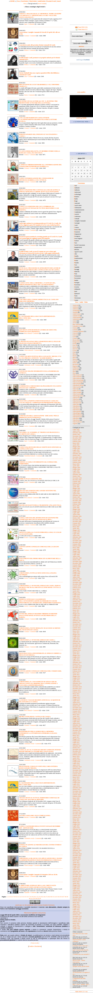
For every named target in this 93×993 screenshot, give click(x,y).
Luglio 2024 (76, 888)
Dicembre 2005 (77, 500)
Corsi (74, 336)
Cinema (75, 328)
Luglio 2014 (76, 680)
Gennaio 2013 (77, 648)
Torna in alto (34, 943)
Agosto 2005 (76, 493)
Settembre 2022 (77, 850)
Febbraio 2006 (77, 504)
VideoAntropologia (78, 380)
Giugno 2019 (76, 782)
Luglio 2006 (76, 513)
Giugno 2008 (76, 553)
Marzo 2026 (76, 923)
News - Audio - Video (81, 302)
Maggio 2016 (76, 718)
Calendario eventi (29, 365)
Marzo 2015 (76, 694)
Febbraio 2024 (77, 880)
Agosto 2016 (76, 723)
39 (67, 897)
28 (48, 897)
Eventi (26, 111)
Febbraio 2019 (77, 775)
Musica (75, 359)
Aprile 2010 (76, 591)
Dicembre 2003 (77, 459)
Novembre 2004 (77, 478)
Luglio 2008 (76, 554)
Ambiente (27, 320)
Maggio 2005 (76, 488)
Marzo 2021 (76, 819)
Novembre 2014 (77, 687)
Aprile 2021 (76, 821)
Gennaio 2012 (77, 627)
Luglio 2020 (76, 805)
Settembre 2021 (77, 829)
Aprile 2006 (76, 507)
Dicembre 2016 (77, 730)
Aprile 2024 (76, 883)
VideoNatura (76, 409)
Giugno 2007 (76, 532)
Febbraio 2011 (77, 608)
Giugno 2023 (76, 866)
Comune (26, 36)
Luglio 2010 (76, 596)
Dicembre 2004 (77, 480)
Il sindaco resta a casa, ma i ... (81, 945)
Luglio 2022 (76, 847)
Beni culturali (28, 333)
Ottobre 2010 (76, 601)
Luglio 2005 (76, 492)
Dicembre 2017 (77, 751)
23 (39, 897)
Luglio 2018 (76, 763)
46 (40, 898)
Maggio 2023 (76, 864)
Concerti (75, 333)
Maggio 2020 (76, 801)
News (18, 1)
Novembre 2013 (77, 666)
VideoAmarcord (77, 375)
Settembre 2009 (77, 579)
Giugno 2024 (76, 887)
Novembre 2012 (77, 645)
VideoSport (76, 418)
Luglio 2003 (76, 450)
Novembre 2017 (77, 749)
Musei (74, 357)
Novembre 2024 (77, 895)
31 (53, 897)
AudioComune (77, 314)
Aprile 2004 (76, 466)
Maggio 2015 (76, 697)
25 (43, 897)
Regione (75, 366)
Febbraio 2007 (77, 525)
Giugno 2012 (76, 636)
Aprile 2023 (76, 862)
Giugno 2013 (76, 657)
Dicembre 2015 (77, 709)
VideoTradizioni (77, 422)
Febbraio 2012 (77, 629)
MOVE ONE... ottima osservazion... (79, 961)
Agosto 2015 (76, 702)
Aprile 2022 (76, 841)
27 (46, 897)
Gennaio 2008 (77, 544)
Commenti (31, 24)
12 (20, 897)
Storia (26, 95)
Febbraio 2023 (77, 859)
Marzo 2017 (76, 735)
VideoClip (75, 389)
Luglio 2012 (76, 638)
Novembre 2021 (77, 833)
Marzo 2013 (76, 652)
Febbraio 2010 (77, 587)
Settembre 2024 (77, 892)
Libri (25, 76)
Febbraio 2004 (77, 462)
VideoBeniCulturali (29, 456)
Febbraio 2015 (77, 692)
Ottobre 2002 (76, 434)
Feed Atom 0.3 (81, 29)
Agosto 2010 (76, 598)
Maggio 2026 (76, 927)
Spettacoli (75, 369)
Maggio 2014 (76, 676)
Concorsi (75, 335)
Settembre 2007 (77, 537)
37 (64, 897)
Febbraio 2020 (77, 796)
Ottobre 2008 (76, 560)
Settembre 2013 (77, 662)
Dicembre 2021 (77, 834)
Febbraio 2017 (77, 734)
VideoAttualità (77, 383)
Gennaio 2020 (77, 794)
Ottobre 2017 (76, 747)
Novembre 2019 (77, 791)
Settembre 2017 (77, 746)
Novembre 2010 (77, 603)
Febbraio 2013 (77, 650)
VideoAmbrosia (28, 350)
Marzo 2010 (76, 589)
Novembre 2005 (77, 499)
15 (25, 897)
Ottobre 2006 (76, 518)
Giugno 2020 (76, 803)
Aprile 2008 (76, 549)
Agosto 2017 (76, 744)
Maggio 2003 (76, 446)
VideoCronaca (77, 394)
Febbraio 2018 (77, 754)
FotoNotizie (24, 1)
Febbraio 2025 (77, 901)
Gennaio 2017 (77, 732)
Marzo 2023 (76, 861)
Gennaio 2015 (77, 690)
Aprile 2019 (76, 779)
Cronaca (26, 128)
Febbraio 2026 (77, 921)
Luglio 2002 (76, 429)
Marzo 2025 (76, 902)
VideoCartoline (77, 387)
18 (30, 897)
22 (37, 897)
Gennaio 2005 (77, 481)
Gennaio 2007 (77, 523)
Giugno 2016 (76, 720)
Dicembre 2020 (77, 814)
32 (55, 897)
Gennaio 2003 (77, 440)
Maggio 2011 (76, 614)
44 (36, 898)
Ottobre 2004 (76, 476)
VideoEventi (76, 397)
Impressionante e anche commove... (79, 940)
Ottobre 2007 (76, 539)
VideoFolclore (77, 401)
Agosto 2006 (76, 514)
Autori (59, 1)
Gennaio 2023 (77, 857)
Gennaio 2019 (77, 774)
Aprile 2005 (76, 487)
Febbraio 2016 (77, 713)
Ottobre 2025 (76, 915)
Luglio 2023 (76, 868)
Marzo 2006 (76, 506)
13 (22, 897)
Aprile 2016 (76, 716)
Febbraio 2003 (77, 441)
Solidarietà (76, 368)
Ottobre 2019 (76, 789)
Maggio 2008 (76, 551)
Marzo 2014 (76, 673)
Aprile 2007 (76, 528)
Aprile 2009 (76, 570)
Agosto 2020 (76, 807)
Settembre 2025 (77, 913)
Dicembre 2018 (77, 772)
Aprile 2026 (76, 925)
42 (33, 898)
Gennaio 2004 (77, 460)
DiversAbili (76, 340)
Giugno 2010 (76, 594)
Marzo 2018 (76, 756)
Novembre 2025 (77, 916)
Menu (74, 354)
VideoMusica (76, 408)
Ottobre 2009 (76, 580)
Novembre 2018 (77, 770)
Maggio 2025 (76, 906)
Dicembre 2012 (77, 647)
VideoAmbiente (77, 376)
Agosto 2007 (76, 535)
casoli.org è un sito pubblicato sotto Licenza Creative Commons (35, 905)
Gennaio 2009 (77, 565)
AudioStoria (76, 319)
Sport (25, 24)
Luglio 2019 (76, 784)
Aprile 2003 (76, 445)
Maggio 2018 (76, 760)
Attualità (75, 312)
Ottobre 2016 (76, 727)
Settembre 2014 (77, 683)
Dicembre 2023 (77, 876)
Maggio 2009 (76, 572)
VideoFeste (76, 399)
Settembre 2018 (77, 767)
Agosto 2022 (76, 848)
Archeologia (76, 310)
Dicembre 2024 (77, 897)
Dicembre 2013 (77, 667)
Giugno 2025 (76, 908)
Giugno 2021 (76, 824)
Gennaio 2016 (77, 711)
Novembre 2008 (77, 561)
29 (50, 897)
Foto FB (75, 345)
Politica (26, 50)
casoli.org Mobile (81, 118)
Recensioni (76, 364)
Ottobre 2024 (76, 894)
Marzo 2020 (76, 798)
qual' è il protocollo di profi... (81, 950)
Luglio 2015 (76, 701)
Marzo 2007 (76, 527)
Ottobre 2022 (76, 852)
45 (38, 898)
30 (51, 897)
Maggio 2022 (76, 843)
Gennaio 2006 (77, 502)
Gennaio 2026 (77, 920)
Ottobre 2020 (76, 810)
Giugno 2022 (76, 845)
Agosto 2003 (76, 452)
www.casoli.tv (81, 92)
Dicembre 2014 (77, 688)
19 (32, 897)
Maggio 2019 (76, 781)
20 (34, 897)
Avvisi (26, 143)
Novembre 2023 (77, 875)
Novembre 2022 (77, 854)
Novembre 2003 (77, 457)
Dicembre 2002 (77, 438)
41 (31, 898)
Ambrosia (75, 309)
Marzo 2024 (76, 881)
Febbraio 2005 (77, 483)
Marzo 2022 (76, 840)
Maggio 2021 (76, 822)
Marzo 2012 (76, 631)
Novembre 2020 (77, 812)
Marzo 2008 (76, 547)
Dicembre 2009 (77, 584)
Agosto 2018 (76, 765)
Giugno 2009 (76, 574)
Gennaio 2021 (77, 815)
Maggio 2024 (76, 885)
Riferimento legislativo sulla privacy (35, 913)
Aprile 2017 (76, 737)
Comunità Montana (78, 331)
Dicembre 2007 (77, 542)
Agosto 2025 (76, 911)
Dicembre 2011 (77, 626)
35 (60, 897)
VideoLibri (76, 404)
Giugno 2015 (76, 699)
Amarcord (75, 305)
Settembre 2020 (77, 808)
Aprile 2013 (76, 654)
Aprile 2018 (76, 758)
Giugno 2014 (76, 678)
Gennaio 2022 (77, 836)
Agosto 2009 (76, 577)
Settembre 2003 (77, 453)
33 (57, 897)
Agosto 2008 (76, 556)
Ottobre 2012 (76, 643)
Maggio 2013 (76, 655)
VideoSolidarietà (77, 415)
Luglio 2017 (76, 742)
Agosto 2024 (76, 890)
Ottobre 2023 (76, 873)
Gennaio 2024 (77, 878)
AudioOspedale (77, 317)
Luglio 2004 (76, 471)
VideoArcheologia (78, 382)
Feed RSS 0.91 (81, 27)
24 (41, 897)
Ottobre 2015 (76, 706)
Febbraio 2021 (77, 817)
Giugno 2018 (76, 761)
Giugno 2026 (76, 928)
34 (58, 897)
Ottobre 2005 (76, 497)
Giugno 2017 (76, 741)
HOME (12, 1)
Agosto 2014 (76, 681)
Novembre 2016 (77, 728)
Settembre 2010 (77, 600)
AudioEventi (76, 316)
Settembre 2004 (77, 474)
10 (16, 897)
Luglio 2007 (76, 533)
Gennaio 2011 (76, 607)
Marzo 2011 (76, 610)
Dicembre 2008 (77, 563)
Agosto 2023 (76, 869)
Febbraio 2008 (77, 546)
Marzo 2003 (76, 443)
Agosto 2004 (76, 473)
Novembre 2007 (77, 540)
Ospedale (26, 395)
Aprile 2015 (76, 695)
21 (36, 897)
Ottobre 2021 (76, 831)
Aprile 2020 (76, 800)
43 (35, 898)
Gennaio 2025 (77, 899)
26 (44, 897)
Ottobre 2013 (76, 664)
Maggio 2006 (76, 509)
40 (29, 898)
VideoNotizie (33, 1)
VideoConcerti (77, 390)
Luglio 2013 (76, 659)
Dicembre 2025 (77, 918)
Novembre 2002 (77, 436)
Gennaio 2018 (77, 753)
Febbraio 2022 (77, 838)
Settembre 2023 (77, 871)
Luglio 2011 (76, 617)
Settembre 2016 (77, 725)
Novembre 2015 (77, 707)
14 (23, 897)
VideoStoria (76, 420)
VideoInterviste (77, 403)
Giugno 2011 (76, 615)
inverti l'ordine (42, 3)
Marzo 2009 (76, 568)
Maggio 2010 (76, 593)
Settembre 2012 (77, 641)
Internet (26, 817)
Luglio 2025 (76, 909)
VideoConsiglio (28, 865)
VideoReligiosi (77, 413)
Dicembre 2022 (77, 855)
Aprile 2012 (76, 633)
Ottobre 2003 (76, 455)
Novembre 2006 (77, 520)
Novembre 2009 (77, 582)
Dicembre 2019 (77, 793)
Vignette (75, 423)
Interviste (75, 349)
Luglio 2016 (76, 721)
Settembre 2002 (77, 433)
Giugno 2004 (76, 469)
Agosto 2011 (76, 619)
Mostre (26, 510)
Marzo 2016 (76, 714)
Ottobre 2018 (76, 768)
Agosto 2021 (76, 828)
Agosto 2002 (76, 431)
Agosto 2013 (76, 660)
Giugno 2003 (76, 448)
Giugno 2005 (76, 490)
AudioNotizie (41, 1)
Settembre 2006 (77, 516)
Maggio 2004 (76, 467)
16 (27, 897)
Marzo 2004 (76, 464)
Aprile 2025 (76, 904)
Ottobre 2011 (76, 622)
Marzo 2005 (76, 485)
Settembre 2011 (77, 620)
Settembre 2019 (77, 788)
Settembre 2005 (77, 495)
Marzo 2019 (76, 777)
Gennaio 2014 (77, 669)
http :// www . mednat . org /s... (81, 984)
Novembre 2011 (77, 624)
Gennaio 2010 (77, 586)
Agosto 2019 (76, 786)
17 (29, 897)
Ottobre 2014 (76, 685)
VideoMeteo (76, 406)
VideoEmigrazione (78, 396)
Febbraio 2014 (77, 671)
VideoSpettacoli (77, 416)
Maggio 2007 (76, 530)
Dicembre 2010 (77, 605)
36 (62, 897)
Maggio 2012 (76, 634)
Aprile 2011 (76, 612)
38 (65, 897)
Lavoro (26, 308)
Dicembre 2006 (77, 521)
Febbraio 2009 (77, 567)
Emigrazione (76, 342)
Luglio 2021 (76, 826)
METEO (81, 46)
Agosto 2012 (76, 640)
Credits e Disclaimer (35, 946)
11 (18, 897)
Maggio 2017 (76, 739)
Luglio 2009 (76, 575)
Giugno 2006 (76, 511)
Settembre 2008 (77, 558)
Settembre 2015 (77, 704)
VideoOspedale (77, 411)
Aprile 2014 (76, 674)
